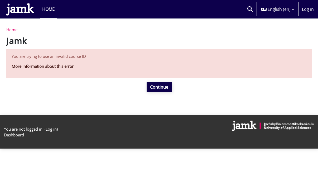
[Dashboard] (20, 9)
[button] (250, 9)
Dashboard (15, 176)
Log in (308, 9)
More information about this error (46, 68)
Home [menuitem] (48, 9)
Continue (159, 89)
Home (12, 30)
